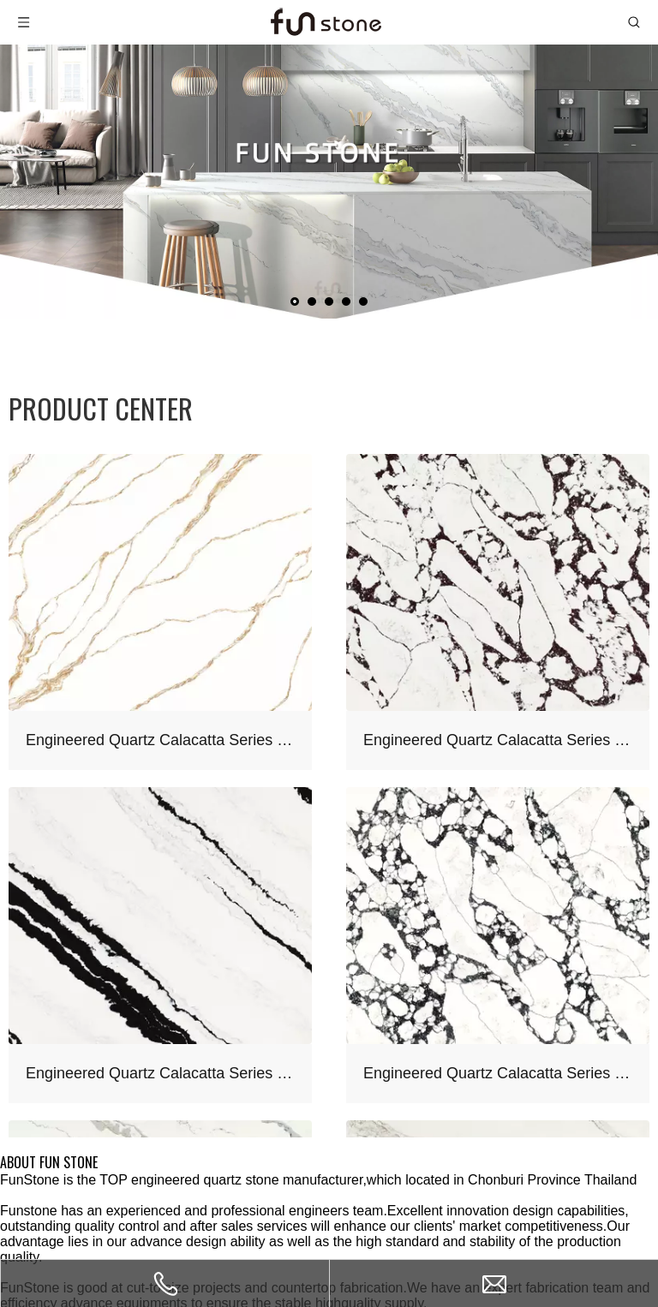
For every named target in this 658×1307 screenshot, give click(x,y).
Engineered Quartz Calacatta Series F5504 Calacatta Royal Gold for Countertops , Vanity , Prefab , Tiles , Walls (160, 740)
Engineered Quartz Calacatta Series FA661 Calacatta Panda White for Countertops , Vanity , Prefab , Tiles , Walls (160, 1073)
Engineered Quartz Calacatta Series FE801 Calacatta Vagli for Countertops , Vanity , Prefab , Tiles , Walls (497, 1073)
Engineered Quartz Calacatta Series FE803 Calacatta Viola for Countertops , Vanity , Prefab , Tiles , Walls (497, 740)
